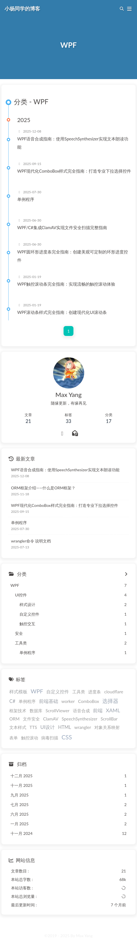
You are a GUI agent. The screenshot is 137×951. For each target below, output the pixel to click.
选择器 (110, 701)
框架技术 (17, 710)
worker (68, 701)
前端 (98, 710)
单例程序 (25, 199)
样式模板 (18, 691)
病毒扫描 (49, 737)
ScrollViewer (57, 710)
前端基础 (48, 701)
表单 (13, 737)
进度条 (94, 691)
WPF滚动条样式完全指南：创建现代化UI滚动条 (62, 312)
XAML (113, 710)
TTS (33, 727)
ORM (14, 718)
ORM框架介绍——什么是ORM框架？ (43, 487)
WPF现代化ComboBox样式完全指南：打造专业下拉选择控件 (74, 170)
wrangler (82, 727)
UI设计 (47, 727)
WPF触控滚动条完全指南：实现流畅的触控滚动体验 (66, 283)
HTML (64, 727)
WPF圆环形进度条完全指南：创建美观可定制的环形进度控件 (72, 255)
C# (12, 701)
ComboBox (88, 701)
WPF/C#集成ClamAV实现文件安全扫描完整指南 (62, 227)
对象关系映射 (107, 727)
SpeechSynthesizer (79, 718)
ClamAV (50, 718)
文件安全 (31, 718)
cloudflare (113, 691)
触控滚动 (29, 737)
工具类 (78, 691)
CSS (67, 737)
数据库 (36, 710)
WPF (37, 691)
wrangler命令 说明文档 (31, 541)
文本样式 (17, 727)
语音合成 (81, 710)
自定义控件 (57, 691)
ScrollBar (109, 718)
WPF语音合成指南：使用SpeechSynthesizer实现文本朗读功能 (72, 142)
